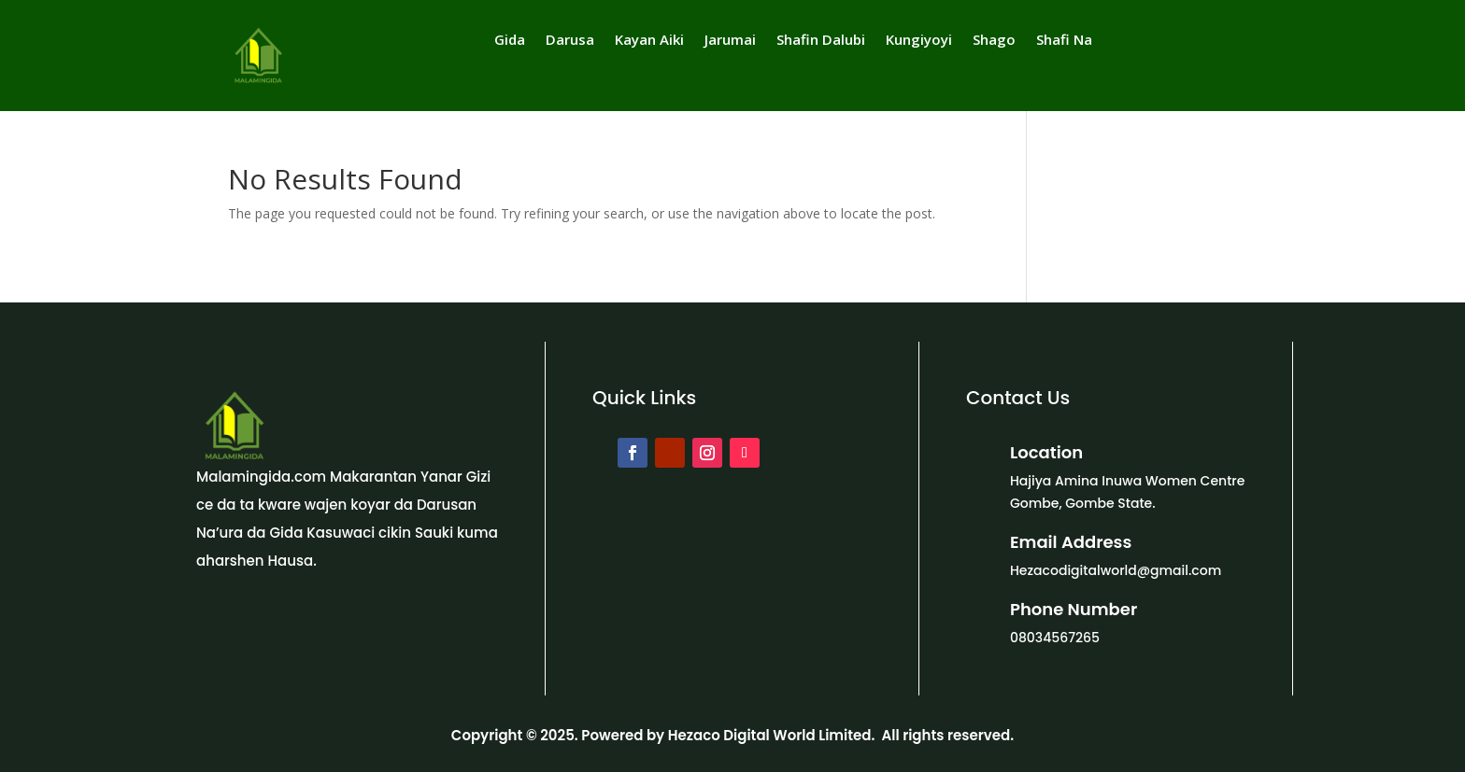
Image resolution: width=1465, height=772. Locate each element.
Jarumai (730, 41)
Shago (994, 41)
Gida (509, 41)
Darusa (570, 41)
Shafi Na (1064, 41)
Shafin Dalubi (820, 41)
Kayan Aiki (649, 41)
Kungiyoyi (919, 41)
